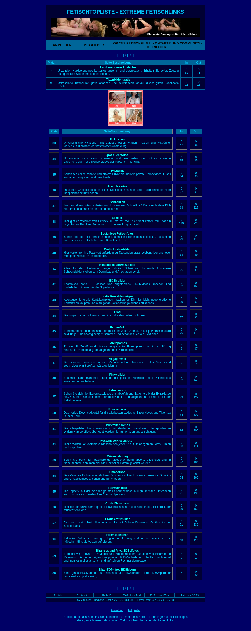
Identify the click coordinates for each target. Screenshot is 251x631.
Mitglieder (134, 610)
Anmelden (117, 610)
